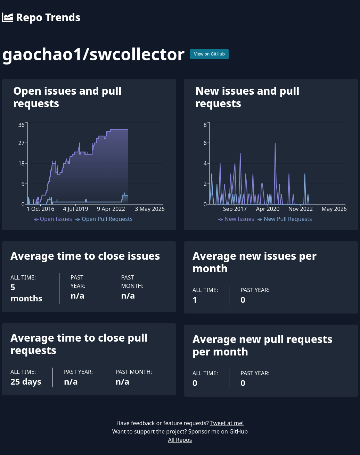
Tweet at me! (227, 423)
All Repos (180, 440)
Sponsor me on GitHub (218, 431)
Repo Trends (41, 17)
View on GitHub (209, 54)
